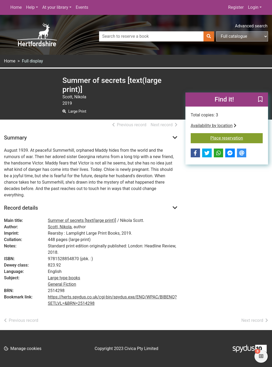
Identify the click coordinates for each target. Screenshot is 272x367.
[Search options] (242, 36)
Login (253, 7)
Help (30, 7)
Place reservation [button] (236, 138)
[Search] (208, 36)
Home (16, 7)
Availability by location (213, 125)
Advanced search (251, 25)
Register (236, 7)
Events (82, 7)
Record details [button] (21, 208)
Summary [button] (15, 137)
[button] (260, 99)
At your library (55, 7)
